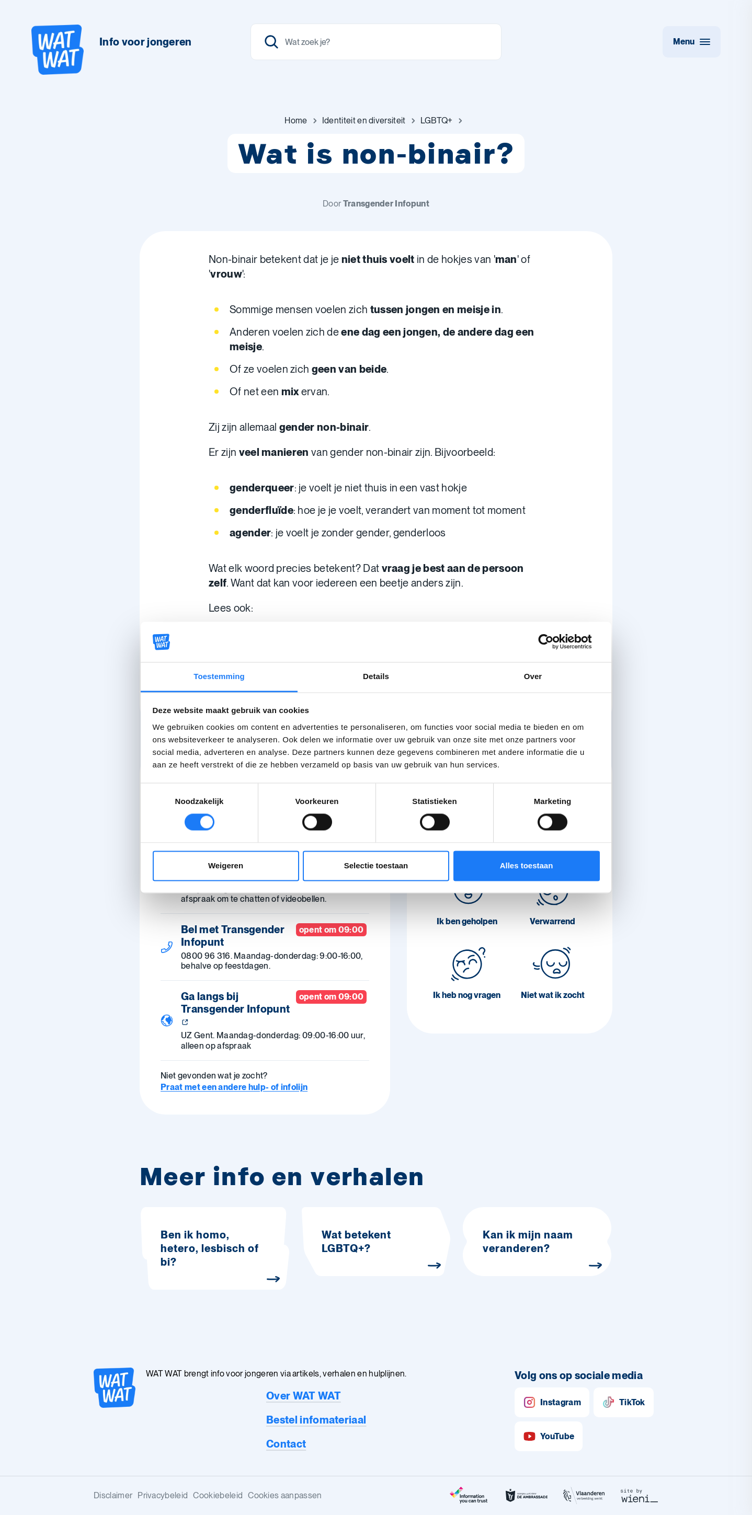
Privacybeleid (163, 1495)
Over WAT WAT (303, 1396)
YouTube (548, 1436)
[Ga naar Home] (295, 121)
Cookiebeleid (218, 1495)
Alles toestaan (526, 865)
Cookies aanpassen (285, 1495)
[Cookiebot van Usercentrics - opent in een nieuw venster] (554, 642)
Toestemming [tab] (219, 676)
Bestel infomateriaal (316, 1420)
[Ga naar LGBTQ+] (436, 121)
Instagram (552, 1402)
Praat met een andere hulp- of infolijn (234, 1087)
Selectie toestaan (376, 865)
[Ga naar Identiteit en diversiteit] (364, 121)
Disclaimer (113, 1495)
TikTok (623, 1402)
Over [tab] (533, 676)
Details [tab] (376, 676)
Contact (286, 1444)
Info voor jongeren (145, 42)
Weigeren (225, 865)
